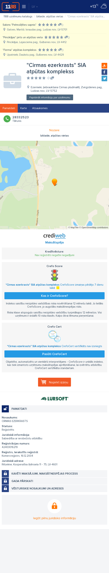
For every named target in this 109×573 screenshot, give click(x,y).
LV (35, 6)
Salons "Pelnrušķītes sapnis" (19, 25)
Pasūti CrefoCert (54, 354)
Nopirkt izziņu (58, 382)
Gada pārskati (22, 481)
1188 (10, 6)
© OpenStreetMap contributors (93, 227)
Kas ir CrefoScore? (54, 296)
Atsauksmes (40, 108)
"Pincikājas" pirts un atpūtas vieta (23, 37)
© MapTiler (73, 227)
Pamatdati (9, 108)
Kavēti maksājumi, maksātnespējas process (45, 473)
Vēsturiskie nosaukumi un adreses (38, 488)
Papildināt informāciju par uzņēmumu (49, 97)
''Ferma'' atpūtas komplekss (19, 50)
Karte (23, 108)
